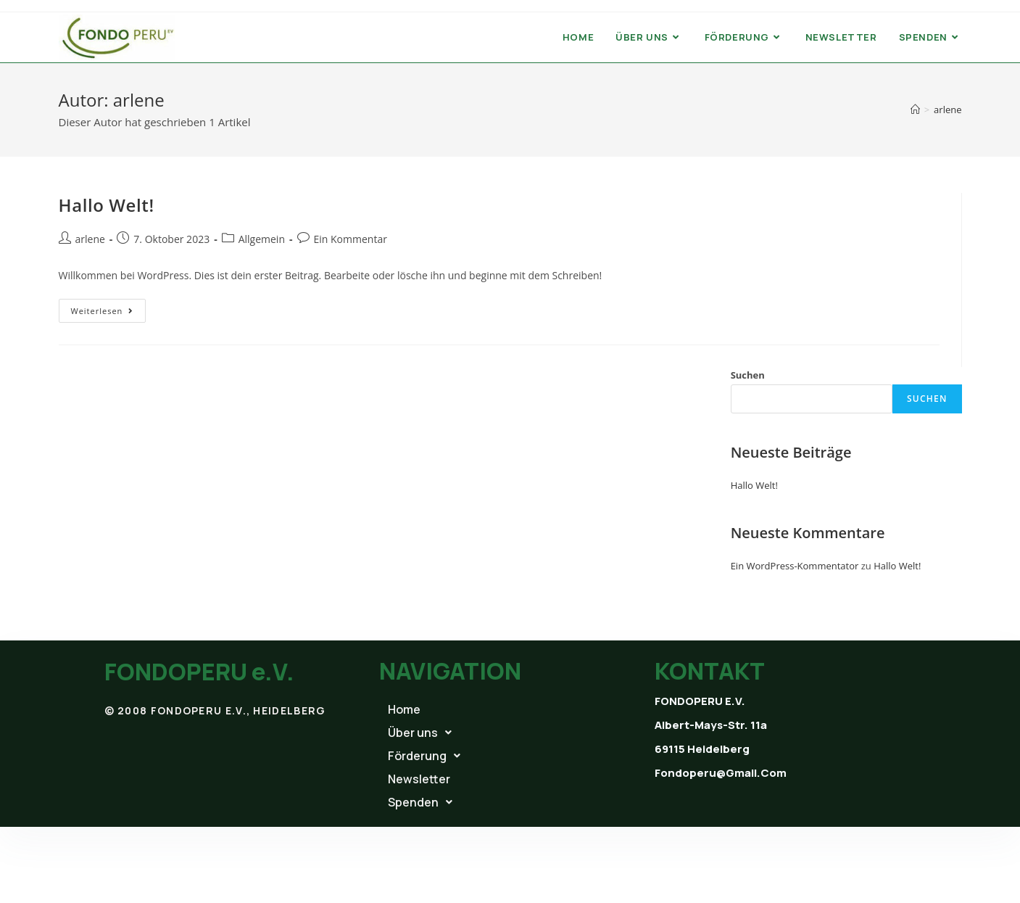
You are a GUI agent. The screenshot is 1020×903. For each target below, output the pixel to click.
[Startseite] (915, 109)
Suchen (748, 375)
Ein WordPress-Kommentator (795, 565)
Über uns (420, 733)
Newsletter (419, 779)
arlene (90, 239)
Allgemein (262, 239)
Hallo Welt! (106, 205)
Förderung (424, 756)
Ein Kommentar (350, 239)
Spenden (420, 802)
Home (404, 709)
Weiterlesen (108, 307)
